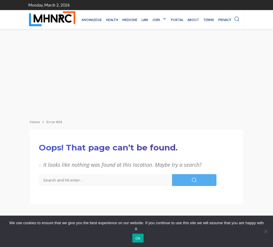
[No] (266, 231)
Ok (137, 238)
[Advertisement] (136, 73)
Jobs (156, 20)
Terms (208, 20)
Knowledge (92, 20)
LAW (145, 20)
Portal (177, 20)
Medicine (129, 20)
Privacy (224, 20)
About (193, 20)
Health (112, 20)
